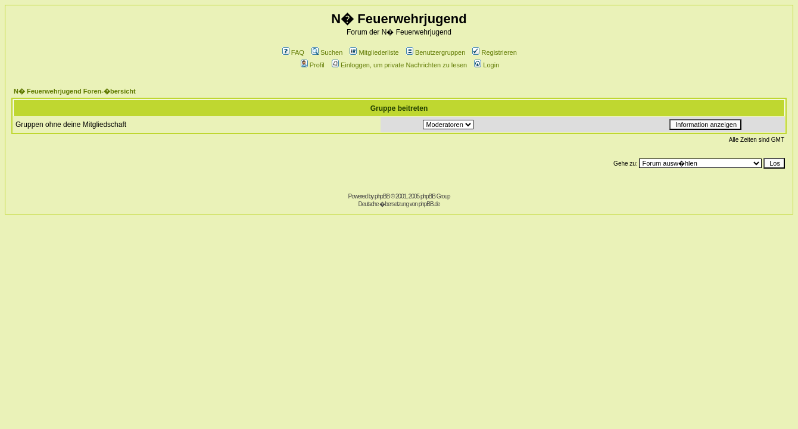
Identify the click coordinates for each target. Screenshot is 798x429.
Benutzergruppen (435, 52)
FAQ (293, 52)
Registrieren (494, 52)
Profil (313, 65)
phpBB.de (429, 204)
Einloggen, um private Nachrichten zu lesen (399, 65)
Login (486, 65)
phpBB (382, 196)
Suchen (326, 52)
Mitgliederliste (374, 52)
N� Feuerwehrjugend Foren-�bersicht (75, 91)
